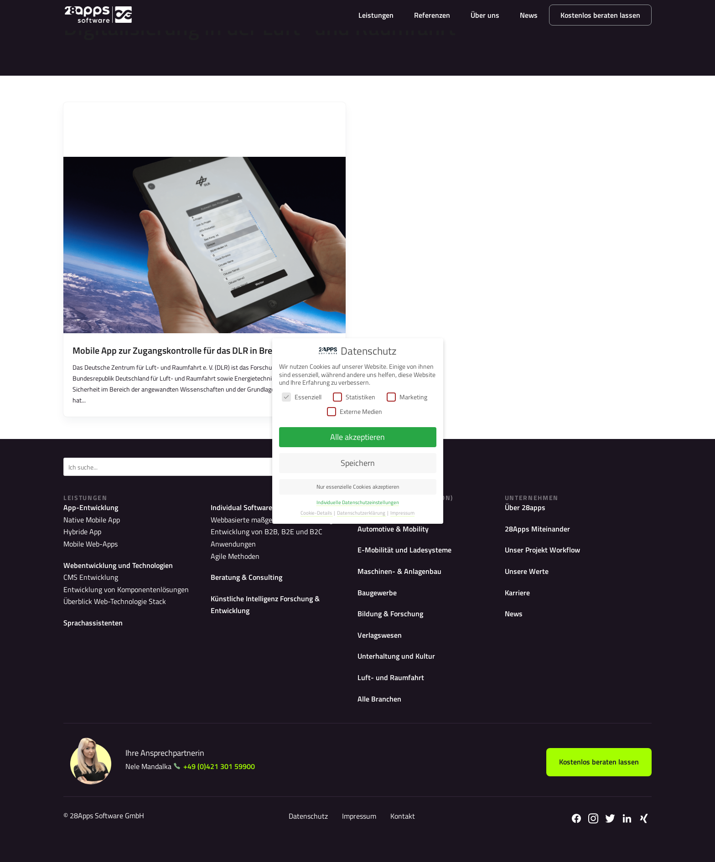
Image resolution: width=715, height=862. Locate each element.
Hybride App (79, 541)
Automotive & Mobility (397, 539)
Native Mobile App (87, 530)
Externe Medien (354, 411)
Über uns (485, 15)
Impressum (357, 835)
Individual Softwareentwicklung (266, 517)
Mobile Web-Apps (86, 553)
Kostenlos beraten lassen (600, 15)
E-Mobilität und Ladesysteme (409, 561)
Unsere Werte (529, 584)
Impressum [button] (402, 512)
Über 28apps (527, 517)
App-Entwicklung (93, 517)
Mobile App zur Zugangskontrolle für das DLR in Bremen (181, 359)
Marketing (407, 396)
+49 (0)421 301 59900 (226, 785)
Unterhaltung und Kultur (401, 672)
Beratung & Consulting (250, 574)
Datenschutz (306, 835)
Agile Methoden (232, 553)
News (529, 15)
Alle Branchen (382, 717)
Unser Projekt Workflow (547, 561)
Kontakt (401, 835)
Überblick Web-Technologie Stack (107, 610)
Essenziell (301, 396)
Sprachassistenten (95, 631)
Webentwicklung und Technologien (124, 574)
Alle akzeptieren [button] (357, 437)
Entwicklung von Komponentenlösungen (117, 598)
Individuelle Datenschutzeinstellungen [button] (357, 502)
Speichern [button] (358, 463)
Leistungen (376, 15)
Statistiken (354, 396)
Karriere (519, 605)
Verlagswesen (382, 650)
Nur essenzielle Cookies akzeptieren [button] (357, 486)
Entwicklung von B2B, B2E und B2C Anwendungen (279, 541)
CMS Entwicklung (87, 587)
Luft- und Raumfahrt (394, 695)
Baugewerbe (380, 605)
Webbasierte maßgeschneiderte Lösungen (267, 530)
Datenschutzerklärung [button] (361, 512)
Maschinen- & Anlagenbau (404, 584)
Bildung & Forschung (394, 628)
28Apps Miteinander (540, 539)
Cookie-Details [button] (317, 512)
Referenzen (432, 15)
